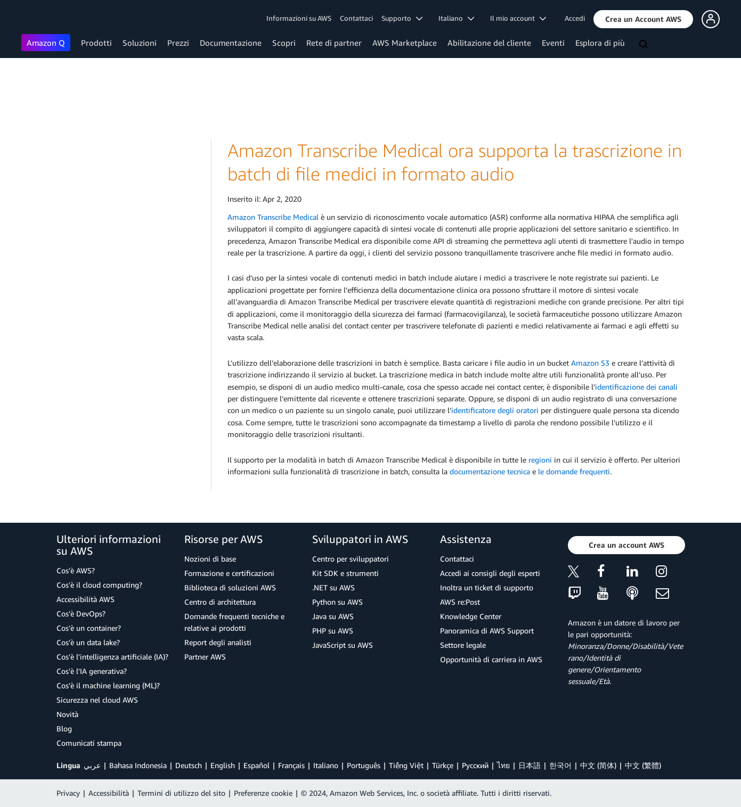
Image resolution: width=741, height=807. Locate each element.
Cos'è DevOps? (80, 613)
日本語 (529, 765)
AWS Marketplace (404, 42)
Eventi (553, 42)
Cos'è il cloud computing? (99, 584)
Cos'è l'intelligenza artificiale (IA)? (112, 656)
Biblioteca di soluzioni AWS (230, 587)
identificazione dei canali (636, 386)
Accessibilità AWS (85, 599)
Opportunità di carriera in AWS (491, 659)
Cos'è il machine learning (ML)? (108, 685)
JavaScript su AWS (342, 644)
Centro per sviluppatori (350, 558)
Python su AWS (337, 601)
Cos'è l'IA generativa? (91, 671)
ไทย (503, 765)
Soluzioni (140, 42)
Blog (64, 728)
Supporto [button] (401, 18)
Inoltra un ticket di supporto (486, 587)
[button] (643, 19)
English (222, 765)
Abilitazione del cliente (489, 42)
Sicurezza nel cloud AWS (97, 699)
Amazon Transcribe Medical (273, 216)
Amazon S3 (590, 362)
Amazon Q (46, 42)
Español (256, 765)
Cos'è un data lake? (88, 642)
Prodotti (96, 42)
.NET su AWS (333, 587)
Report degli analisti (217, 642)
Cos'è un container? (88, 627)
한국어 (560, 765)
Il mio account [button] (518, 18)
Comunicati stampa (88, 742)
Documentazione (231, 42)
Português (363, 765)
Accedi (575, 18)
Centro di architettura (220, 601)
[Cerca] (644, 45)
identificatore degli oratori (495, 410)
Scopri (284, 42)
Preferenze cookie (263, 792)
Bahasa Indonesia (138, 765)
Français (291, 765)
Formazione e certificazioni (229, 573)
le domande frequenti (574, 471)
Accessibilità (108, 792)
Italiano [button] (456, 18)
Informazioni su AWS (298, 18)
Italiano (325, 765)
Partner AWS (205, 656)
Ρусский (475, 765)
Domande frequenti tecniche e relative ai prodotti (234, 622)
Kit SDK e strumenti (345, 573)
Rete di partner (334, 42)
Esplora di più (600, 42)
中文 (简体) (598, 765)
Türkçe (442, 765)
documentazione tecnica (490, 471)
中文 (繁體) (643, 765)
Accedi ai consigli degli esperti (490, 573)
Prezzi (178, 42)
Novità (67, 714)
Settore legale (463, 644)
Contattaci (356, 18)
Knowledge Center (470, 616)
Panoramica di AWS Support (487, 630)
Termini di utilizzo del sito (181, 792)
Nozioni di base (210, 558)
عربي (92, 765)
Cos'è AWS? (75, 570)
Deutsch (188, 765)
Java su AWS (333, 616)
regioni (540, 459)
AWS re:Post (460, 601)
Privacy (68, 792)
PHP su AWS (332, 630)
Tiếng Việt (406, 765)
